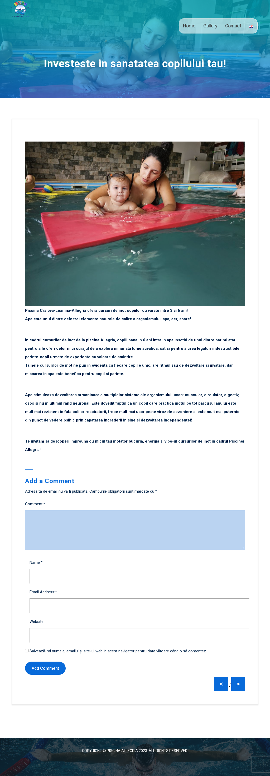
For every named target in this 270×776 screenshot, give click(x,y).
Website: (37, 621)
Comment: (35, 504)
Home (189, 25)
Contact (233, 25)
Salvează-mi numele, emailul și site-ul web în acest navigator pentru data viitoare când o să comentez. (118, 651)
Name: (36, 562)
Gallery (210, 25)
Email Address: (43, 592)
